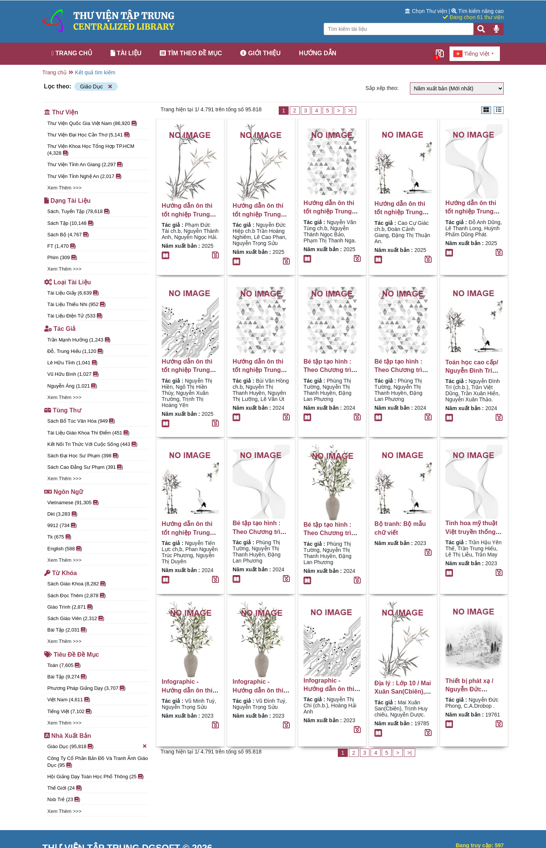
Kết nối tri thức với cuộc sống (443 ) (92, 444)
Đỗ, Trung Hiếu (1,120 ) (75, 351)
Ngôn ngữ (63, 492)
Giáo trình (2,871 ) (70, 607)
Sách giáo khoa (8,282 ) (76, 584)
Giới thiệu (260, 53)
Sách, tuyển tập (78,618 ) (78, 211)
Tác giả (59, 328)
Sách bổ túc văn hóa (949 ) (81, 421)
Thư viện (61, 112)
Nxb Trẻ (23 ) (63, 799)
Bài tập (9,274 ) (67, 677)
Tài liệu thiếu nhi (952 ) (76, 304)
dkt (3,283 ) (62, 514)
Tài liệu (126, 53)
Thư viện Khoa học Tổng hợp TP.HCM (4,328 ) (90, 149)
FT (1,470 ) (61, 246)
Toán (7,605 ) (64, 665)
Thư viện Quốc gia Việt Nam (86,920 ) (92, 123)
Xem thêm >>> (64, 188)
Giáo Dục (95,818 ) (97, 746)
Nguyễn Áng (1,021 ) (72, 386)
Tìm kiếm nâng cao (477, 11)
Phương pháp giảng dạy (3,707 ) (86, 688)
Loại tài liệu (67, 282)
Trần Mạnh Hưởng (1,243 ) (79, 340)
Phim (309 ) (62, 257)
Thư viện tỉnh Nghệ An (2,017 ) (84, 176)
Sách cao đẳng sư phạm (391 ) (85, 467)
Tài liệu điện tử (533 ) (75, 316)
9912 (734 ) (62, 525)
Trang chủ (71, 53)
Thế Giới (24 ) (64, 788)
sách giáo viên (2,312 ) (75, 618)
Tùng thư (62, 410)
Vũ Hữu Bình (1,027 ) (73, 374)
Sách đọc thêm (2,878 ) (76, 595)
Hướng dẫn (317, 53)
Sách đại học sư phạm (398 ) (83, 455)
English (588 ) (64, 548)
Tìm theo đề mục (191, 53)
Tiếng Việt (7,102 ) (69, 711)
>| (350, 110)
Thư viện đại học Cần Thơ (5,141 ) (88, 135)
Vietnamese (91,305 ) (73, 502)
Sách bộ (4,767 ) (68, 234)
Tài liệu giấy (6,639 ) (73, 293)
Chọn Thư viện (426, 11)
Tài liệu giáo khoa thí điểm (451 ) (88, 433)
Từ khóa (60, 573)
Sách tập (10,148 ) (70, 223)
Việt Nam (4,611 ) (68, 699)
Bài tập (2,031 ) (67, 630)
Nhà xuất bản (67, 736)
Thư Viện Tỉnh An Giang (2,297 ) (85, 164)
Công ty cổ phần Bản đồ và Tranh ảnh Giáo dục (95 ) (97, 761)
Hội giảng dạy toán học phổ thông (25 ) (95, 776)
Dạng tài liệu (67, 200)
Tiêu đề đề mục (71, 654)
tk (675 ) (59, 537)
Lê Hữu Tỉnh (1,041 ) (72, 362)
